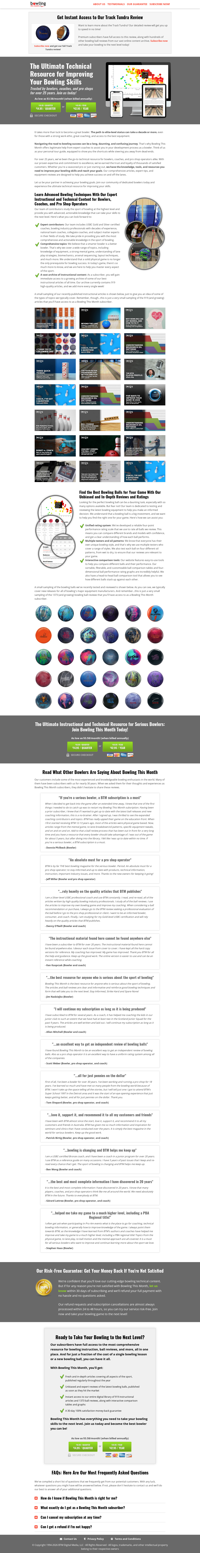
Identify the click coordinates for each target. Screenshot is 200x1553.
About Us (99, 4)
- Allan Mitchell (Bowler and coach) (65, 1032)
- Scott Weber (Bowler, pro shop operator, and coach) (76, 1063)
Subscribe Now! (160, 4)
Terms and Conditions (125, 1539)
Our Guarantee (137, 4)
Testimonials (116, 4)
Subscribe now (41, 46)
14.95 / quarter (46, 107)
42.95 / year (81, 107)
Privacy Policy (93, 1539)
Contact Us (67, 1539)
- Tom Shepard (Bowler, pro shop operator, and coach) (77, 1102)
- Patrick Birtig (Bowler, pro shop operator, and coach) (77, 1138)
